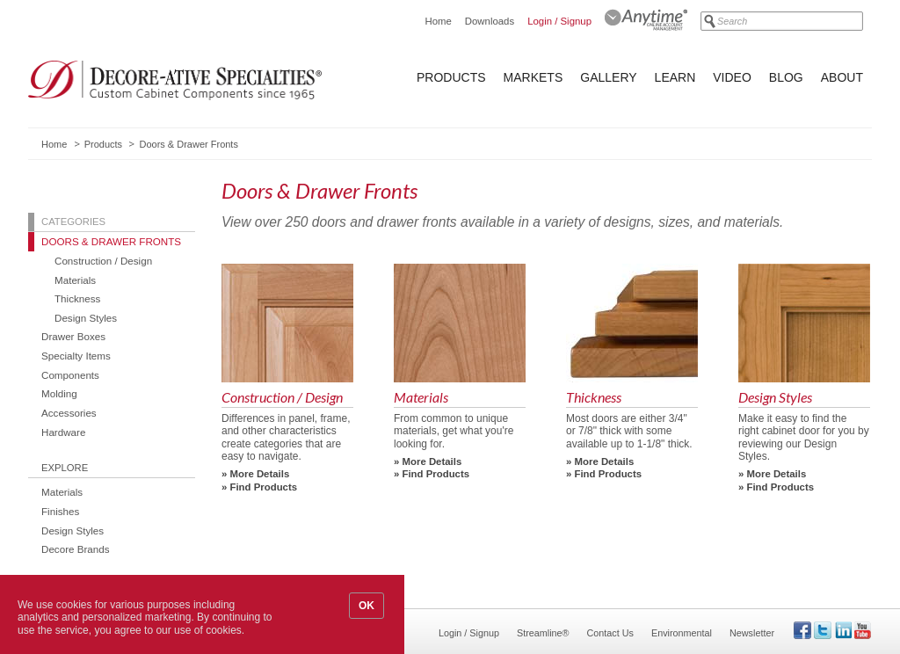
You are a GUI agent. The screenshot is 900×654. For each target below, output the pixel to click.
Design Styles (85, 317)
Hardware (63, 432)
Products (451, 77)
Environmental (681, 633)
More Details (260, 474)
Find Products (264, 487)
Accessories (69, 412)
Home (438, 21)
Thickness (77, 298)
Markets (533, 77)
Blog (786, 77)
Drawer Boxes (73, 336)
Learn (675, 77)
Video (732, 77)
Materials (75, 280)
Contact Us (610, 633)
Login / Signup (559, 21)
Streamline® (543, 633)
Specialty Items (76, 355)
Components (70, 375)
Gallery (608, 77)
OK (366, 606)
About (842, 77)
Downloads (489, 21)
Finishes (60, 511)
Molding (59, 393)
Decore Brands (75, 549)
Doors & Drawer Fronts (111, 241)
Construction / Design (103, 260)
